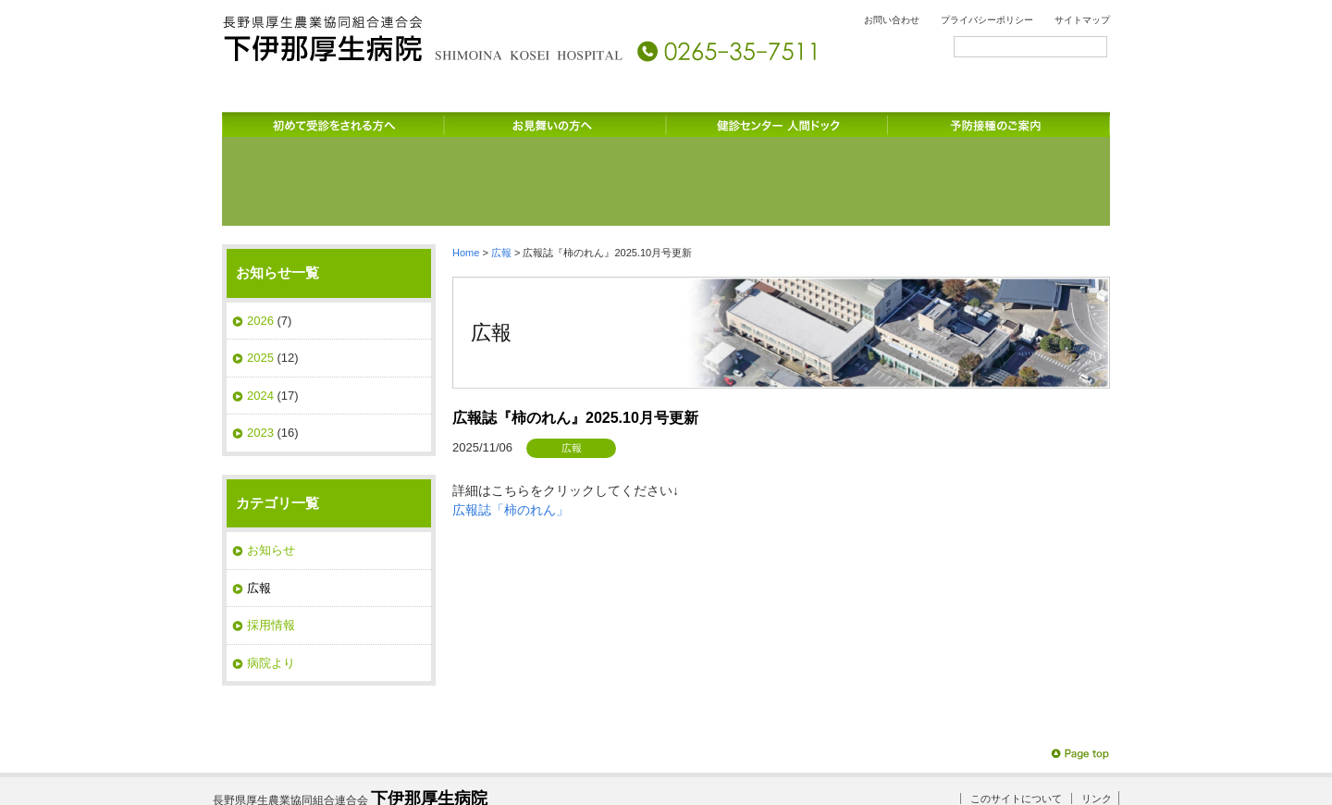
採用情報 (271, 545)
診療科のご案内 (444, 120)
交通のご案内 (1036, 120)
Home (465, 173)
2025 (260, 278)
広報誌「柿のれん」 (510, 430)
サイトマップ (1082, 20)
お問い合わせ (891, 20)
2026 (260, 241)
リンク (1096, 718)
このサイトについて (1016, 718)
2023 (260, 353)
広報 (501, 173)
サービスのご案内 (888, 120)
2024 (260, 316)
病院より (271, 583)
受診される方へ (592, 120)
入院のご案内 (740, 120)
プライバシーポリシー (987, 20)
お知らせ (271, 470)
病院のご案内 (296, 120)
